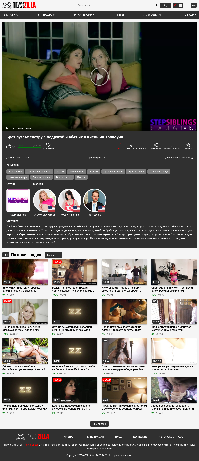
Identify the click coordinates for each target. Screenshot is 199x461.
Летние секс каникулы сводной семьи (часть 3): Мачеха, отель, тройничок (72, 329)
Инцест (81, 177)
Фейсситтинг (77, 171)
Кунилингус (15, 171)
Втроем (94, 171)
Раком (60, 171)
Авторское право (171, 436)
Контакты (140, 436)
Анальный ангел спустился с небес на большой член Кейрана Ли (74, 368)
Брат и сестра (63, 177)
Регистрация (94, 436)
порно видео (31, 444)
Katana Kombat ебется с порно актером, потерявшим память (71, 407)
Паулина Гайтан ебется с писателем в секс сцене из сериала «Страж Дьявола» (124, 407)
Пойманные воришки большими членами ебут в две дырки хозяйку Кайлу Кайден (24, 407)
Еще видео (99, 424)
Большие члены (41, 177)
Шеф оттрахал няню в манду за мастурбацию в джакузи (171, 329)
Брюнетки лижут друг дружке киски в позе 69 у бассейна (21, 289)
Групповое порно (113, 171)
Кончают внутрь (18, 177)
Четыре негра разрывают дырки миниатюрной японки (172, 368)
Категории (84, 14)
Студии (188, 14)
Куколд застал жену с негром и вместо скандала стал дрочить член (121, 289)
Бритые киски (136, 171)
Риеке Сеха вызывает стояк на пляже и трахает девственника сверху (121, 329)
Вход (118, 436)
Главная (10, 14)
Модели (152, 14)
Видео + (46, 14)
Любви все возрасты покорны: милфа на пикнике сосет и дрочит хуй (172, 407)
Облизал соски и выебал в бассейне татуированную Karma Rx (24, 368)
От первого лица (159, 171)
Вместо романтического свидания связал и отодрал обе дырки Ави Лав (123, 368)
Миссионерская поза (39, 171)
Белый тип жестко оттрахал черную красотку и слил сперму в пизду (73, 289)
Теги (118, 14)
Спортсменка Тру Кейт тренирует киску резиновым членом (172, 289)
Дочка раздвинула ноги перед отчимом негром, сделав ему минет (21, 329)
